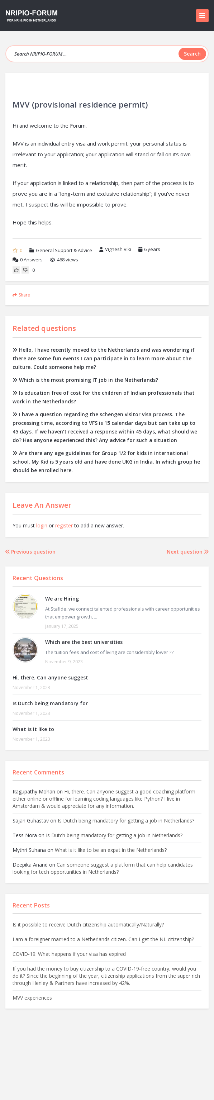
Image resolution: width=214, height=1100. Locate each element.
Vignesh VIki (115, 249)
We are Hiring (62, 598)
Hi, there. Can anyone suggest (50, 677)
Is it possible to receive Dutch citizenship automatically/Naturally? (88, 924)
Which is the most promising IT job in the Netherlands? (85, 379)
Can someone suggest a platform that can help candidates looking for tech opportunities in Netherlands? (103, 868)
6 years (152, 249)
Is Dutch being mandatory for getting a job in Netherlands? (126, 820)
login (41, 525)
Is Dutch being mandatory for (50, 703)
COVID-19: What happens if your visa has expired (69, 953)
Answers (28, 259)
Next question (188, 551)
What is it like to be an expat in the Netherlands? (111, 850)
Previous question (30, 551)
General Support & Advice (64, 250)
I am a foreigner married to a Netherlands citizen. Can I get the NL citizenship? (103, 939)
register (64, 525)
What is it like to (33, 729)
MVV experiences (32, 997)
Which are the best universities (84, 642)
